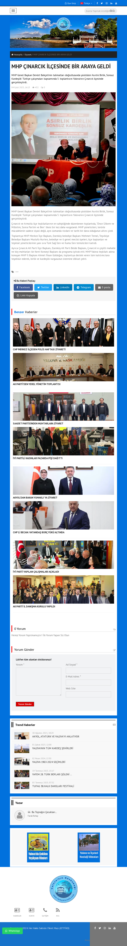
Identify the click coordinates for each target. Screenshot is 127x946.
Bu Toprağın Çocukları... (44, 812)
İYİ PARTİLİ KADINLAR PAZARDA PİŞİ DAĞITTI (38, 458)
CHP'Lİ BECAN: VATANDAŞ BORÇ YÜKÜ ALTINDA (38, 532)
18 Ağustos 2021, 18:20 (43, 733)
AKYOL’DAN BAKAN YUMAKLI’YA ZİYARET (35, 497)
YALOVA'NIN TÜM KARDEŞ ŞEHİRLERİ (52, 748)
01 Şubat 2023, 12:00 (41, 744)
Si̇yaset (28, 54)
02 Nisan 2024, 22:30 (41, 758)
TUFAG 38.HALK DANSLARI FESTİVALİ (53, 786)
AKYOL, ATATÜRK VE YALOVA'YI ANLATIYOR (55, 736)
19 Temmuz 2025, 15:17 (43, 770)
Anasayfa (16, 54)
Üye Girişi (70, 3)
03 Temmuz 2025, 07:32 (43, 782)
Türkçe (86, 3)
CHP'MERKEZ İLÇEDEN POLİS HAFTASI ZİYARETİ (39, 349)
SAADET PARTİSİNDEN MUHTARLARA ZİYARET (38, 423)
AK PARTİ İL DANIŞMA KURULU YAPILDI (34, 606)
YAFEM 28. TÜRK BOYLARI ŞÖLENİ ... (52, 774)
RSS (99, 940)
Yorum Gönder (25, 704)
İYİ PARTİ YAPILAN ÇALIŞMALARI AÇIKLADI (36, 571)
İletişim (109, 940)
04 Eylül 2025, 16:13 (20, 87)
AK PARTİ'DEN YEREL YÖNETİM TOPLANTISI (37, 384)
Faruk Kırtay (33, 815)
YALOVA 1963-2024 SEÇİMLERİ (48, 762)
